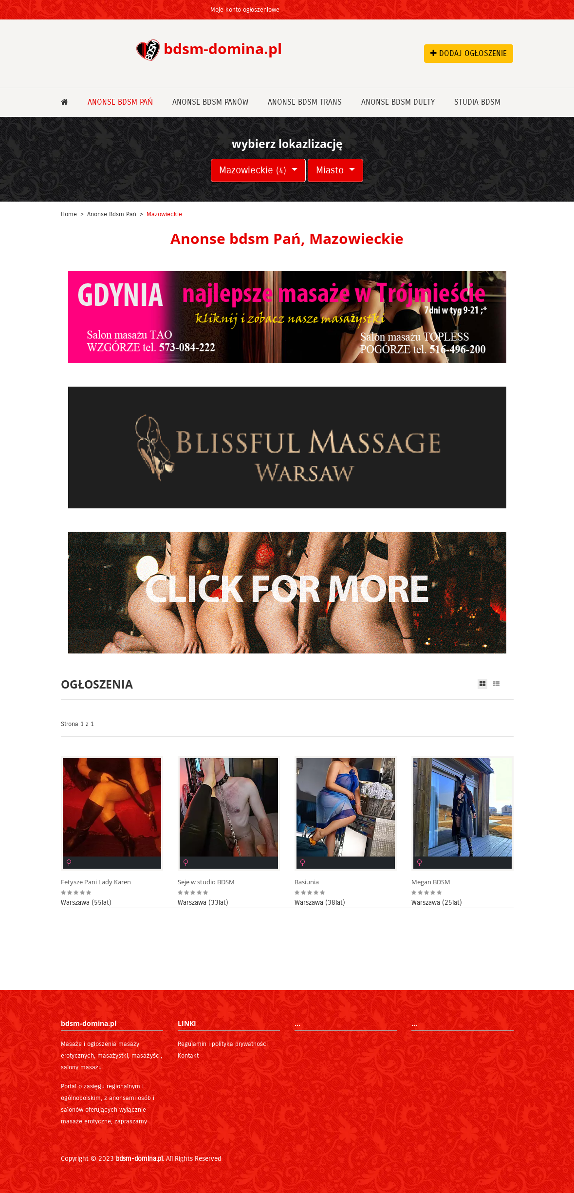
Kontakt (188, 1056)
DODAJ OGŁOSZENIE (468, 53)
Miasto (331, 170)
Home (69, 214)
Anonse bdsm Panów (210, 102)
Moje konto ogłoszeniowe (245, 10)
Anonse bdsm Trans (305, 102)
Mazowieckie (254, 170)
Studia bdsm (477, 102)
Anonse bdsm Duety (398, 102)
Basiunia (307, 882)
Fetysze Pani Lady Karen (96, 882)
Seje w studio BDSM (206, 882)
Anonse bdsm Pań (120, 102)
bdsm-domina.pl (139, 1159)
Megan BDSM (430, 882)
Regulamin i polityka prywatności (223, 1044)
